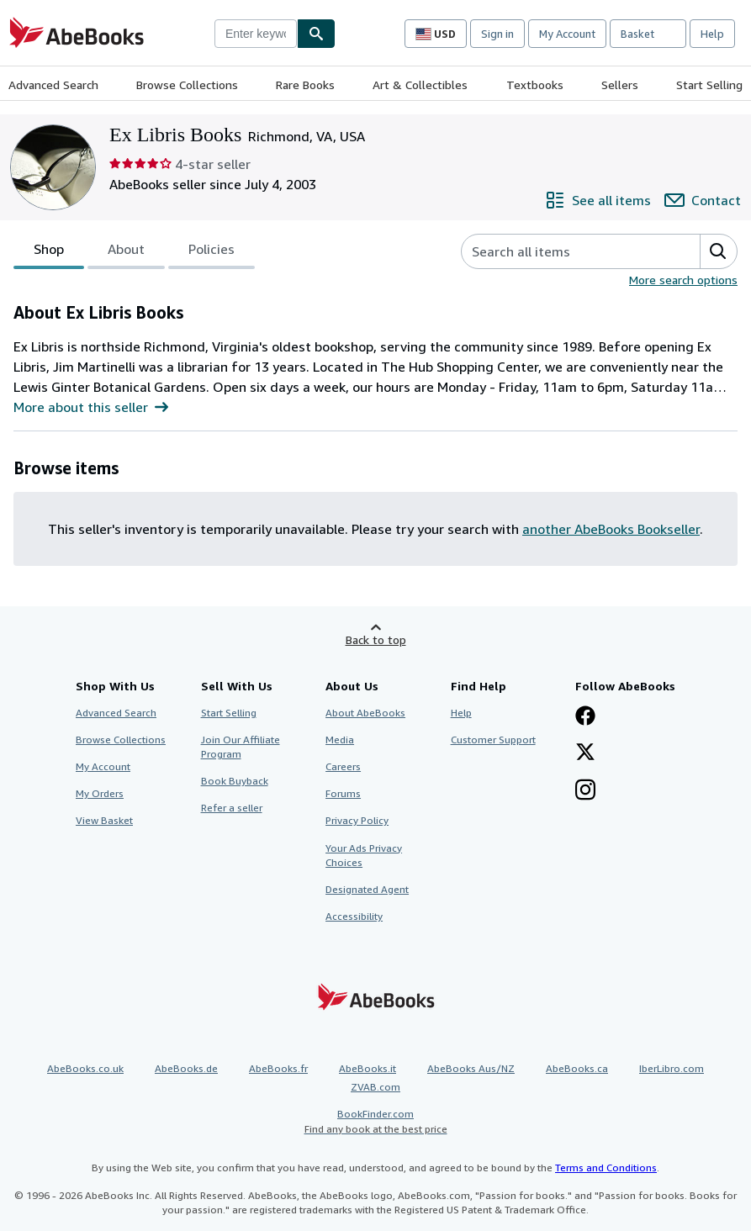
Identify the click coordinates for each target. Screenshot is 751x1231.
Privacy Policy (357, 820)
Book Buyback (234, 780)
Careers (343, 766)
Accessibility (354, 916)
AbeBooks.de (186, 1068)
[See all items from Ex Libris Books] (598, 200)
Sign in (497, 33)
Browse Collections (187, 84)
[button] (718, 251)
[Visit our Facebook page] (585, 717)
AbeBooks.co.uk (85, 1068)
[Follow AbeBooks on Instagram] (585, 791)
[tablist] (134, 251)
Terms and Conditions (606, 1167)
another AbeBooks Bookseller (611, 528)
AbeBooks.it (367, 1068)
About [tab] (126, 252)
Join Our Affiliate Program (240, 746)
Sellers (619, 84)
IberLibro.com (671, 1068)
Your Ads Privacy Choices (363, 855)
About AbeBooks (365, 712)
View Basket (104, 820)
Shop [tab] (48, 252)
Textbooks (534, 84)
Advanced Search (53, 84)
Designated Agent (367, 889)
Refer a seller (231, 807)
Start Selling (709, 84)
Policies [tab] (211, 252)
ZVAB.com (375, 1086)
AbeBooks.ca (577, 1068)
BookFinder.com (375, 1121)
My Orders (100, 793)
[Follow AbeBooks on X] (585, 753)
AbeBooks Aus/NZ (471, 1068)
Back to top (376, 639)
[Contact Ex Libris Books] (702, 200)
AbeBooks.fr (278, 1068)
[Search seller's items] (564, 251)
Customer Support (493, 739)
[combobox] (255, 33)
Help (712, 33)
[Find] (316, 33)
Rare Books (305, 84)
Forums (343, 793)
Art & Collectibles (420, 84)
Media (339, 739)
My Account (567, 33)
